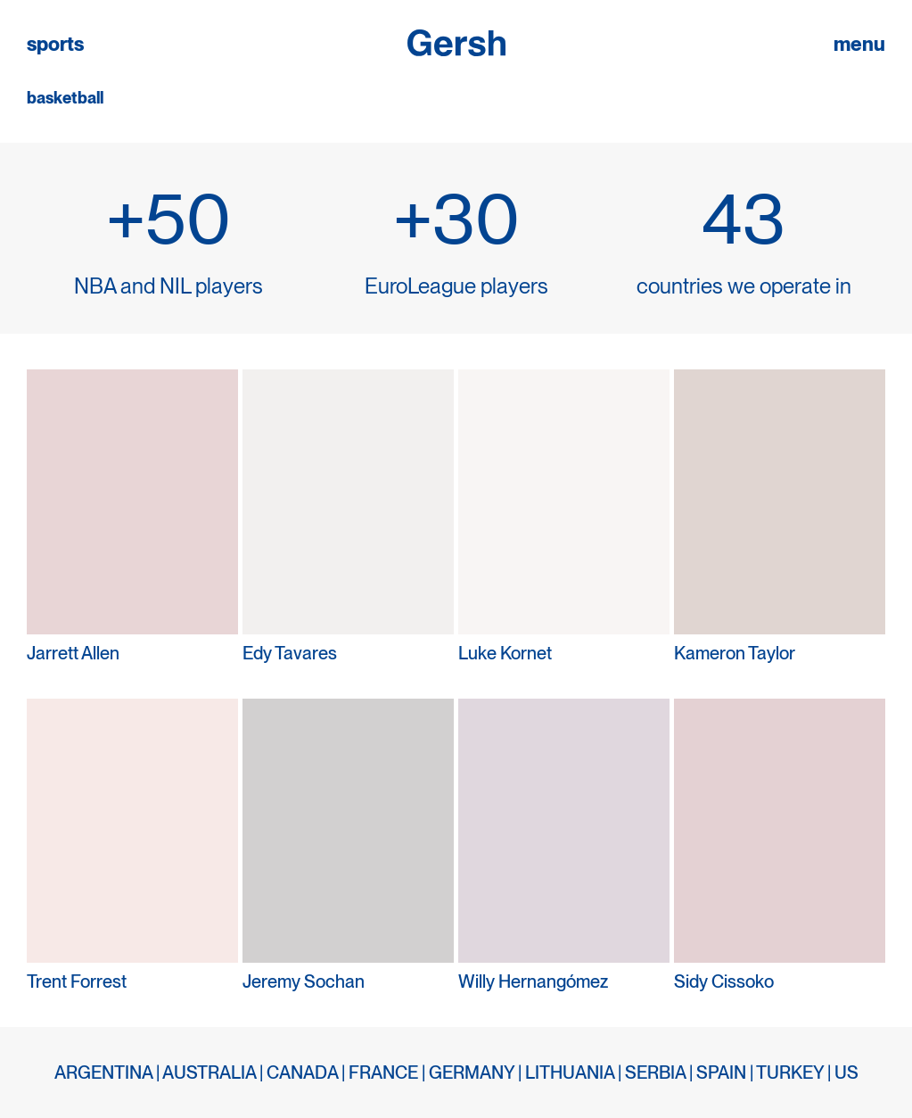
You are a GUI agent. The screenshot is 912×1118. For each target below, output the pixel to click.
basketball (65, 98)
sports (55, 44)
